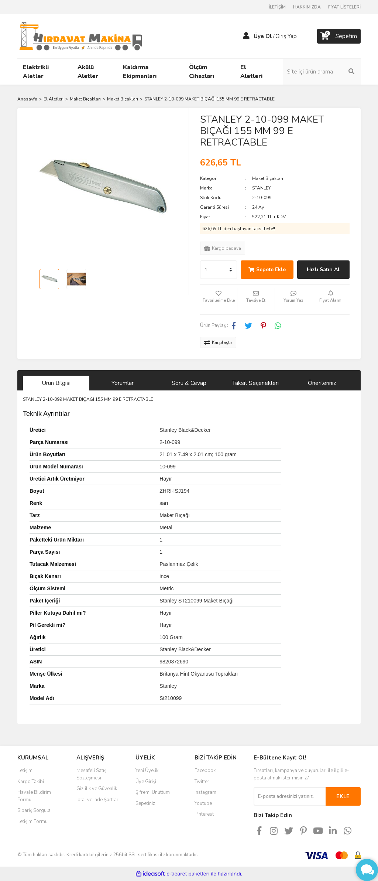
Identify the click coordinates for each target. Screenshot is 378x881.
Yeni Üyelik (146, 770)
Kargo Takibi (30, 781)
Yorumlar (122, 383)
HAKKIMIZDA (307, 7)
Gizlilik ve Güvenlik (96, 788)
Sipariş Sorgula (34, 810)
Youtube (203, 803)
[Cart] (339, 36)
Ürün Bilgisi (56, 383)
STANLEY (261, 188)
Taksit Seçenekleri (255, 383)
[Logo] (80, 36)
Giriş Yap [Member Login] (286, 36)
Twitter (202, 781)
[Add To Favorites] (218, 299)
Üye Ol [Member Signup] (263, 36)
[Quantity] (218, 269)
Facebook (205, 770)
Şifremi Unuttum (152, 792)
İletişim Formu (32, 821)
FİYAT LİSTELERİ (344, 7)
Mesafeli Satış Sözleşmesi (91, 774)
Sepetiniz (145, 803)
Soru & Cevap (189, 383)
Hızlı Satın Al (323, 269)
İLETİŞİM (277, 7)
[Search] (322, 72)
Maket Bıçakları (267, 178)
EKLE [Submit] (343, 796)
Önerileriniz (322, 383)
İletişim (24, 770)
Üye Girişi (145, 781)
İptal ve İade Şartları (98, 799)
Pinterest (204, 814)
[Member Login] (246, 36)
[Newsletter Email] (290, 796)
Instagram (205, 792)
